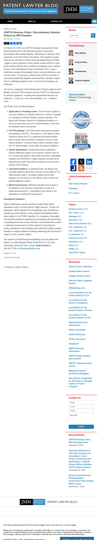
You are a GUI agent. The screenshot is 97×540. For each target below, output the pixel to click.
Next (26, 267)
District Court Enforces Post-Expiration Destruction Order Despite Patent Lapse (81, 474)
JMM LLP (32, 21)
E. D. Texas (74, 195)
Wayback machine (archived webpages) (78, 370)
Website (20, 502)
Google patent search (78, 273)
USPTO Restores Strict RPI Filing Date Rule (81, 436)
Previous (9, 267)
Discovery (75, 221)
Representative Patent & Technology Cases (80, 97)
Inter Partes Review (77, 185)
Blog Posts (83, 502)
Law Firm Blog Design (82, 533)
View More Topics (76, 254)
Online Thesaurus (77, 341)
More (91, 21)
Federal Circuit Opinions (80, 268)
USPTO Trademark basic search (80, 363)
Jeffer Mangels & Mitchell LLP (35, 533)
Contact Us (56, 21)
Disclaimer (31, 502)
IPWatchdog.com (76, 289)
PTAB (13, 253)
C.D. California (77, 232)
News (73, 247)
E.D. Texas (76, 214)
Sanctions (75, 243)
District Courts (78, 211)
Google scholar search (79, 277)
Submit (81, 423)
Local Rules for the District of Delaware (81, 303)
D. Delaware (76, 236)
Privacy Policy (44, 502)
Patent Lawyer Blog (30, 9)
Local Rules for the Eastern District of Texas (81, 310)
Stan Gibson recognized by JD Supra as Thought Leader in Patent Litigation (81, 380)
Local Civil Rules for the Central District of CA (79, 295)
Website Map (70, 502)
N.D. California (77, 229)
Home (10, 21)
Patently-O (73, 345)
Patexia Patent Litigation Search (80, 283)
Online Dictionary (76, 336)
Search (93, 35)
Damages (73, 190)
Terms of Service (66, 518)
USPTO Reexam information (81, 350)
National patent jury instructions (77, 325)
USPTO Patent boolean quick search (79, 356)
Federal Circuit (77, 239)
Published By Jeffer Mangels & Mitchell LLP (79, 9)
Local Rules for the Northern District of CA (79, 317)
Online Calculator (76, 331)
